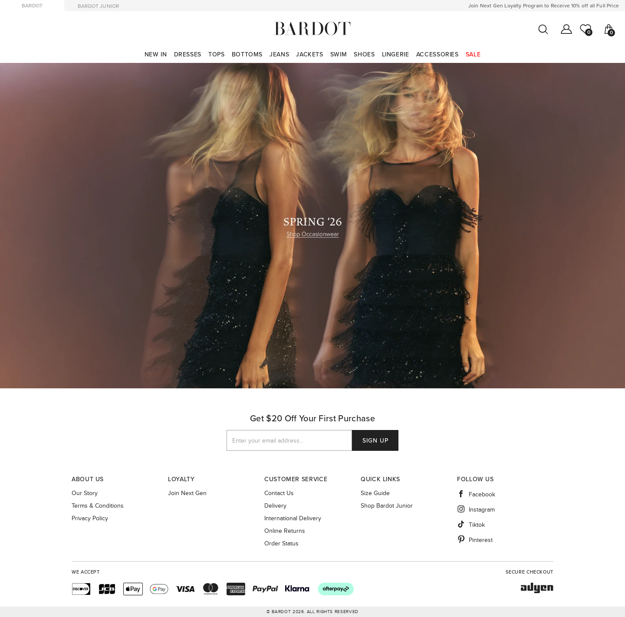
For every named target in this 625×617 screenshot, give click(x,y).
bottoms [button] (247, 54)
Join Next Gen (187, 493)
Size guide (375, 493)
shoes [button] (364, 54)
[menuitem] (156, 54)
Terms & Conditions (98, 505)
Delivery (275, 505)
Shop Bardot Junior (387, 505)
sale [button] (473, 54)
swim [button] (338, 54)
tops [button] (216, 54)
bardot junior (98, 6)
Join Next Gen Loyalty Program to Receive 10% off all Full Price (543, 6)
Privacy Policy (90, 518)
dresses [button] (187, 54)
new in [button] (156, 54)
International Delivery (292, 518)
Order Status (281, 543)
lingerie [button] (395, 54)
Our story (85, 493)
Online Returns (284, 531)
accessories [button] (437, 54)
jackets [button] (309, 54)
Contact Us (279, 493)
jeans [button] (279, 54)
